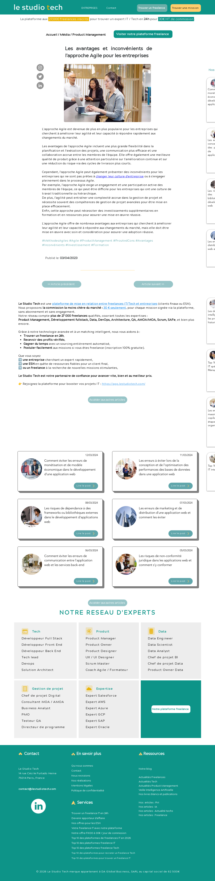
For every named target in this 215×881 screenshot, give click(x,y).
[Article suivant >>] (153, 284)
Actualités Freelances (152, 777)
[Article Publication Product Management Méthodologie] (60, 471)
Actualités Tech (148, 781)
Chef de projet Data (165, 664)
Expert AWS (96, 702)
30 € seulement (114, 308)
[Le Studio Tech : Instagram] (40, 67)
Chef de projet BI (163, 657)
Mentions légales (82, 785)
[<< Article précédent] (61, 284)
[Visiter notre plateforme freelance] (143, 34)
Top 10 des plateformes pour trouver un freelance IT (101, 858)
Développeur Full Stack (42, 638)
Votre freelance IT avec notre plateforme (97, 828)
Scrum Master (98, 664)
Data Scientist (160, 645)
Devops (28, 664)
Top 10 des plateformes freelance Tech (95, 848)
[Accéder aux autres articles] (107, 399)
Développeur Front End (42, 645)
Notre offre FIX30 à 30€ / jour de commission (99, 833)
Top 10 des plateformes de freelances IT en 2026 (101, 838)
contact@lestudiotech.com (37, 789)
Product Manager (101, 638)
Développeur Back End (41, 651)
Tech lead (30, 657)
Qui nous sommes (82, 766)
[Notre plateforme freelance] (170, 709)
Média (65, 35)
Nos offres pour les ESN (86, 823)
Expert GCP (95, 714)
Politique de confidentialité (87, 790)
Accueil (52, 35)
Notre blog (145, 769)
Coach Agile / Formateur (107, 670)
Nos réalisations (81, 780)
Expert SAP (95, 721)
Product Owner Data (165, 670)
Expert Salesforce (101, 696)
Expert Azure (97, 708)
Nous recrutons (80, 775)
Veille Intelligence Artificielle (156, 790)
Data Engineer (160, 638)
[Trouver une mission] (186, 8)
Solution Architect (38, 670)
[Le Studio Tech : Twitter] (40, 76)
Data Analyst (159, 651)
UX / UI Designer (100, 657)
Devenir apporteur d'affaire (88, 818)
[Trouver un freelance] (152, 8)
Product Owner (99, 645)
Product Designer (101, 651)
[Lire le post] (86, 486)
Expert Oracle (98, 727)
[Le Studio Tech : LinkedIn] (40, 85)
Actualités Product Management (158, 786)
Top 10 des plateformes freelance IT (93, 843)
